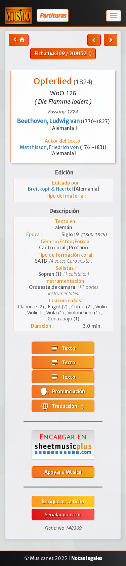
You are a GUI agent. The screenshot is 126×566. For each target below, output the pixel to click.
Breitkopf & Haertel (51, 189)
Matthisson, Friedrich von (50, 147)
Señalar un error (63, 515)
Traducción (63, 406)
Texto (62, 348)
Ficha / (64, 54)
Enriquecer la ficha (63, 502)
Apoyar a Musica (62, 472)
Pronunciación (63, 391)
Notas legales (86, 558)
